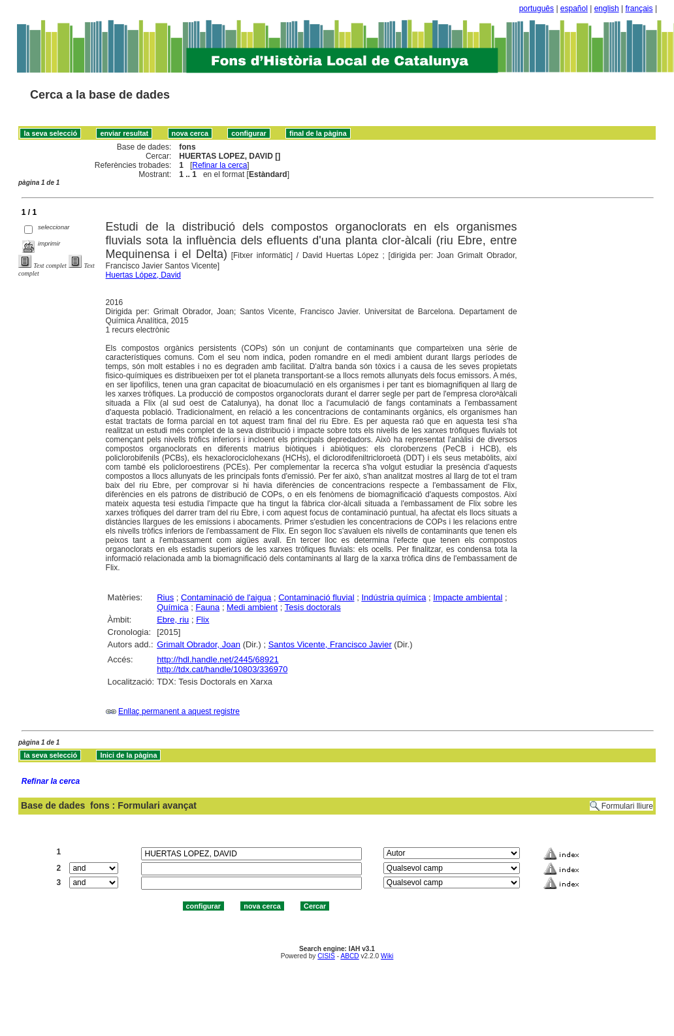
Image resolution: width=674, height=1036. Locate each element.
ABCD (349, 956)
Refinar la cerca (219, 165)
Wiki (387, 956)
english (606, 8)
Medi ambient (252, 607)
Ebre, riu (173, 619)
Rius (165, 597)
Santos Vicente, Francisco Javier (330, 644)
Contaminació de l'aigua (226, 597)
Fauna (207, 607)
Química (172, 607)
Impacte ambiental (467, 597)
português (536, 8)
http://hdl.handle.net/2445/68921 (218, 659)
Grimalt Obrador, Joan (198, 644)
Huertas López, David (143, 275)
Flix (202, 619)
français (639, 8)
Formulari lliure (627, 806)
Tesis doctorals (313, 607)
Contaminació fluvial (316, 597)
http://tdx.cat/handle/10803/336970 (222, 669)
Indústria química (393, 597)
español (574, 8)
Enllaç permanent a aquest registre (179, 711)
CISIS (326, 956)
